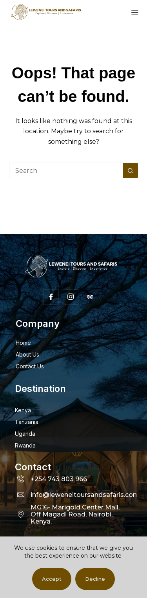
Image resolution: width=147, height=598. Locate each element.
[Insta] (70, 297)
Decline (95, 579)
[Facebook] (51, 297)
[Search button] (130, 170)
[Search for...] (66, 170)
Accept (52, 579)
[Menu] (134, 12)
